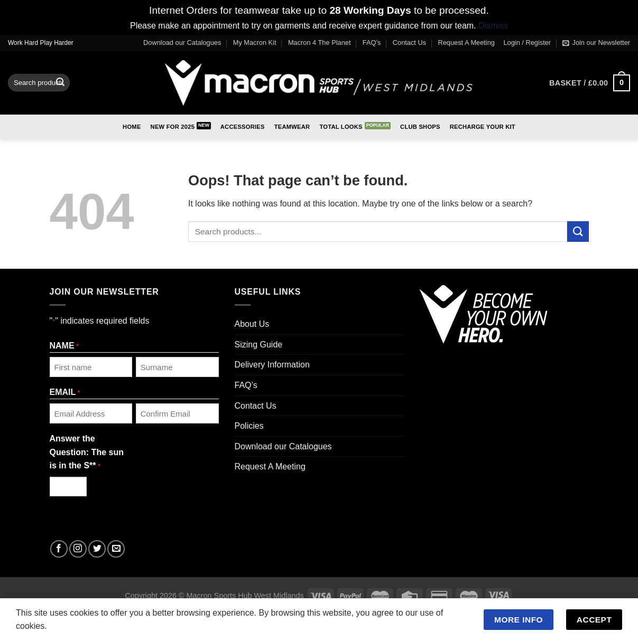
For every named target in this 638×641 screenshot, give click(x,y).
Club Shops (420, 127)
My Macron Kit (254, 42)
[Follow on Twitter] (97, 549)
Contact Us (409, 42)
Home (132, 127)
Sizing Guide (259, 344)
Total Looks (340, 127)
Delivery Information (272, 364)
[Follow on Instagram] (78, 549)
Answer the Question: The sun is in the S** (87, 453)
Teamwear (292, 127)
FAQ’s (372, 42)
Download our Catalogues (182, 42)
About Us (252, 323)
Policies (249, 425)
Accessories (242, 127)
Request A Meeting (466, 42)
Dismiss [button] (493, 25)
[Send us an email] (116, 549)
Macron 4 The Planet (319, 42)
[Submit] (60, 83)
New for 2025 (173, 127)
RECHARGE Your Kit (482, 127)
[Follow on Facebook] (59, 549)
